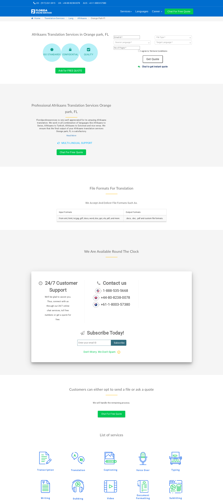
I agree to (153, 51)
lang (71, 18)
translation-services (55, 18)
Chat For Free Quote (71, 152)
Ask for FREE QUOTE (70, 70)
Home (35, 18)
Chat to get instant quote (153, 66)
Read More (71, 135)
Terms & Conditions (158, 51)
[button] (179, 11)
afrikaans (82, 18)
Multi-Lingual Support (74, 142)
